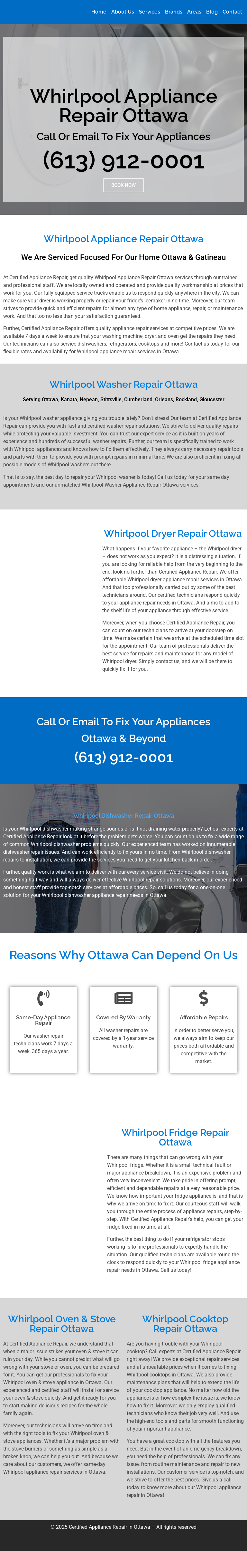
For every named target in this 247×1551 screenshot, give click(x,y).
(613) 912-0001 (124, 160)
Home (98, 12)
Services (149, 12)
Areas (194, 12)
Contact (232, 12)
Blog (212, 12)
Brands (173, 12)
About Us (122, 12)
